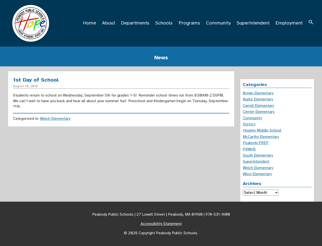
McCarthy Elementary (261, 136)
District (249, 124)
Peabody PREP (255, 142)
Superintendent (253, 23)
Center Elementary (258, 111)
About (108, 23)
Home (89, 23)
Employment (289, 23)
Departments (135, 23)
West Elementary (257, 174)
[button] (311, 22)
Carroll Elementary (258, 105)
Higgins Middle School (262, 130)
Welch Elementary (55, 118)
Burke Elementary (258, 99)
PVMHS (249, 149)
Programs (189, 23)
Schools (164, 23)
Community (218, 23)
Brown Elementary (258, 93)
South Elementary (258, 155)
